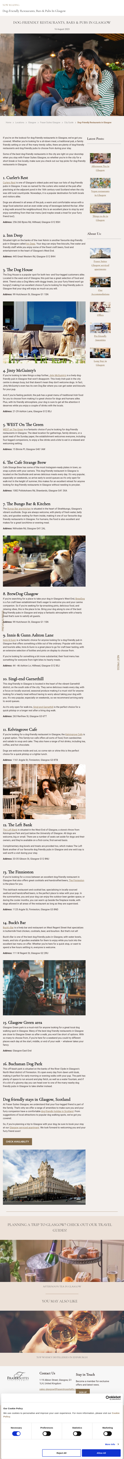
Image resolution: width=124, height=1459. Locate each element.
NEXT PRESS (118, 662)
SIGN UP (83, 1392)
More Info (110, 1444)
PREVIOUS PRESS (2, 621)
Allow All (101, 1453)
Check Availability (17, 1141)
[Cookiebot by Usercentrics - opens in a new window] (108, 1398)
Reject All (62, 1453)
